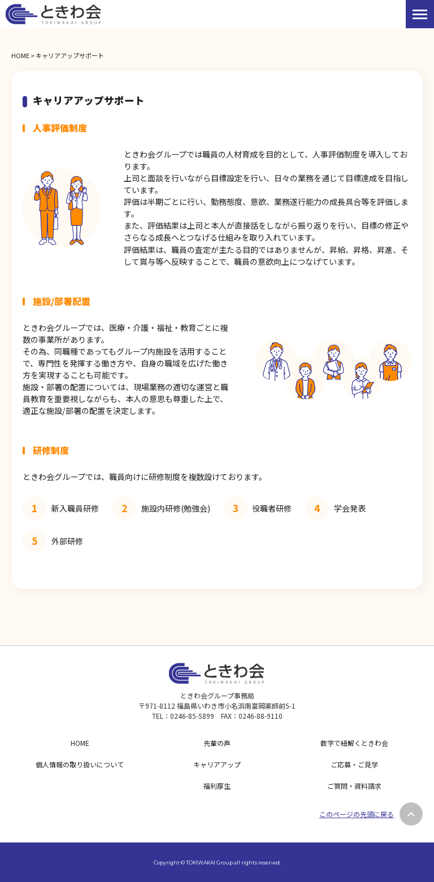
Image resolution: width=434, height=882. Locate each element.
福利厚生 (217, 786)
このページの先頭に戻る (356, 814)
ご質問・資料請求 (354, 786)
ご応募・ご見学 (354, 764)
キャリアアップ (217, 764)
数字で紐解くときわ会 (354, 743)
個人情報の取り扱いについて (80, 764)
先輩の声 (217, 743)
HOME (20, 55)
